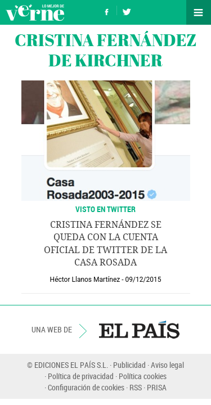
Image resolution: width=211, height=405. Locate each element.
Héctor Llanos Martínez (85, 280)
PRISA (157, 387)
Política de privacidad (81, 376)
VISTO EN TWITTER (105, 209)
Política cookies (143, 376)
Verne (35, 12)
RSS (135, 387)
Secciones (198, 12)
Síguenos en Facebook (106, 10)
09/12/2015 (143, 280)
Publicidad (129, 364)
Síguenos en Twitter (126, 10)
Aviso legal (167, 364)
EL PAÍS (139, 330)
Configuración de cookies (86, 387)
